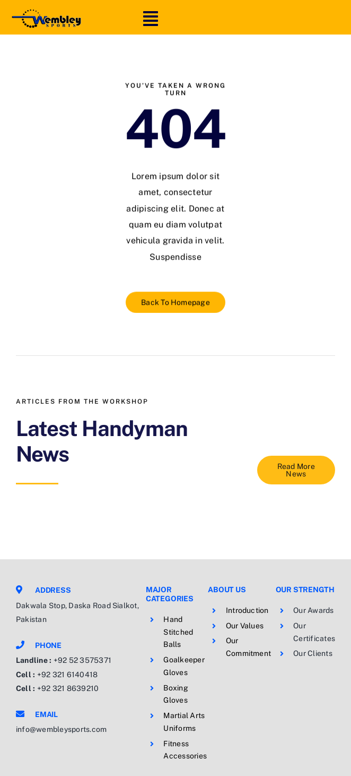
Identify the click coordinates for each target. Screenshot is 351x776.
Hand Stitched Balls (178, 632)
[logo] (46, 12)
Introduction (247, 610)
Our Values (245, 625)
